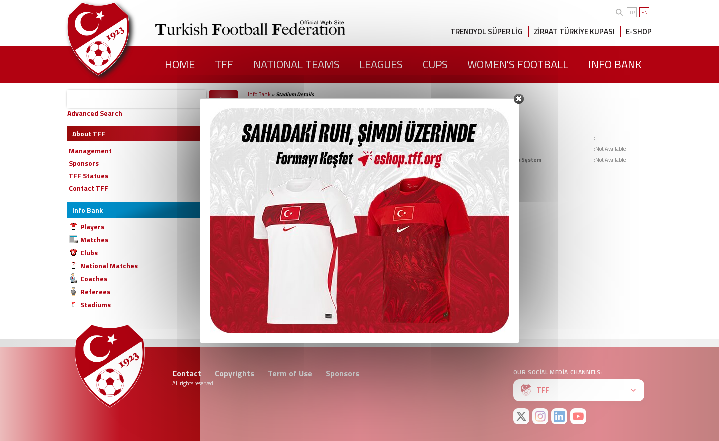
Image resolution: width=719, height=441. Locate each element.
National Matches (109, 265)
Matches (94, 239)
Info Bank (259, 94)
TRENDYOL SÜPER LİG (486, 31)
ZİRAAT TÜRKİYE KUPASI (574, 31)
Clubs (89, 252)
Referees (95, 291)
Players (92, 226)
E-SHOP (639, 31)
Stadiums (95, 304)
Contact (186, 373)
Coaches (93, 278)
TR (632, 12)
